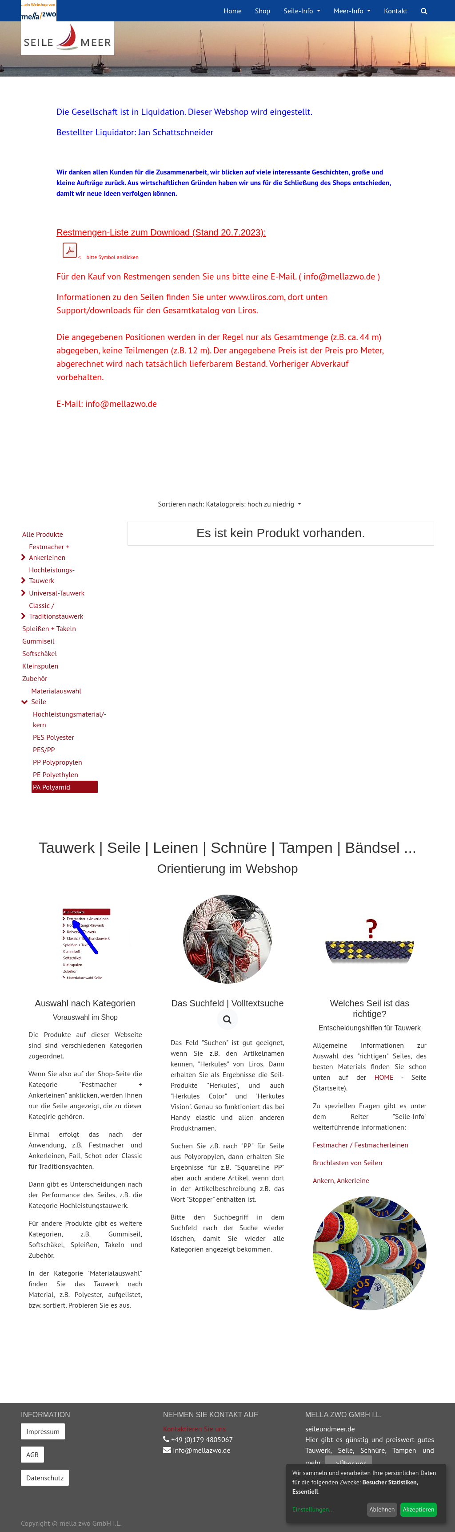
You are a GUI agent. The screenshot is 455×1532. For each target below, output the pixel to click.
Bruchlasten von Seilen (348, 1162)
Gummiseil (38, 640)
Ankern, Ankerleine (341, 1180)
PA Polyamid (51, 786)
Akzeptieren (419, 1509)
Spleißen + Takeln (49, 628)
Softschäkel (39, 653)
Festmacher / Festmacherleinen (360, 1144)
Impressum (43, 1431)
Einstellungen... (313, 1509)
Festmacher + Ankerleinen (49, 552)
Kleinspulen (40, 665)
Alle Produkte (42, 534)
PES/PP (44, 749)
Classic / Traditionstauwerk (56, 610)
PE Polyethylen (55, 774)
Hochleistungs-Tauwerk (52, 575)
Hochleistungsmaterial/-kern (65, 719)
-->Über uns (349, 1463)
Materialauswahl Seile (56, 696)
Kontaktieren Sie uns (194, 1428)
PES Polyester (53, 737)
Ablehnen (382, 1509)
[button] (230, 504)
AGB (32, 1454)
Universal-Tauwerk (56, 592)
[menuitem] (232, 10)
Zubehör (35, 678)
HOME (384, 1077)
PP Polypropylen (57, 762)
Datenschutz (45, 1477)
